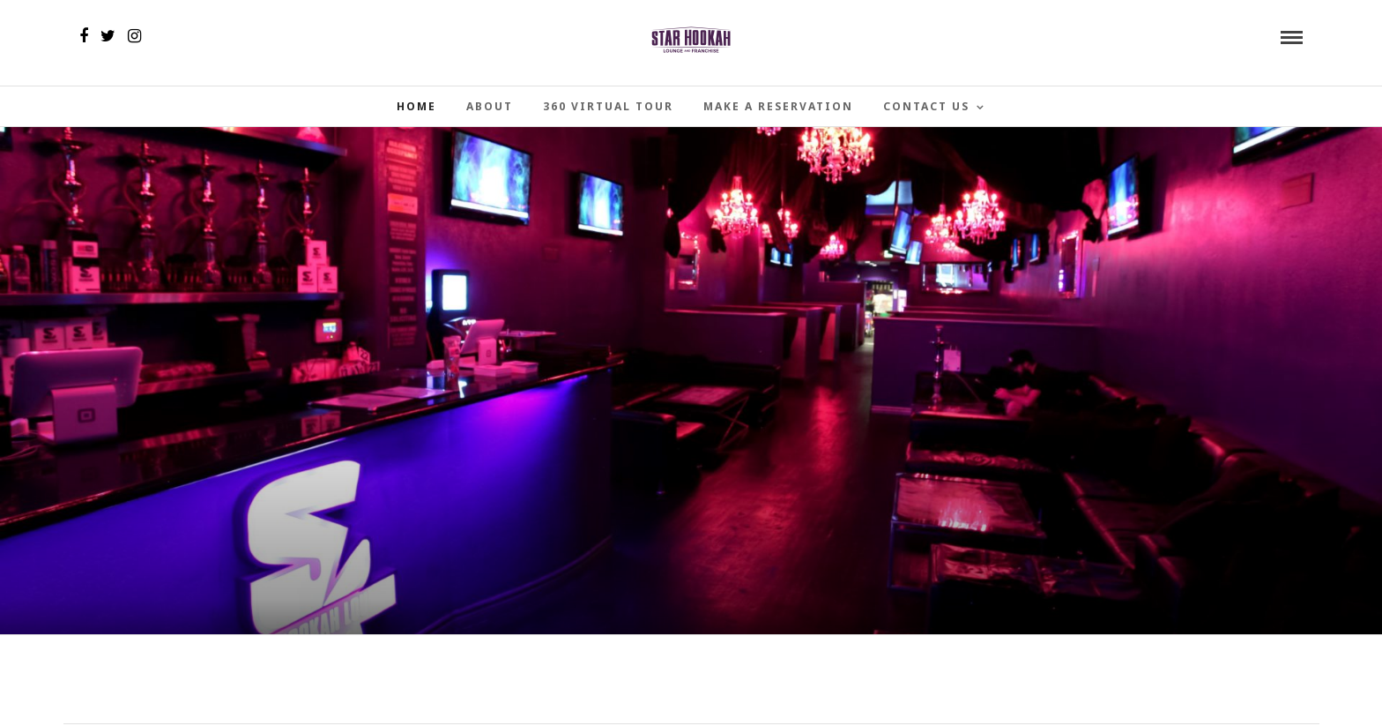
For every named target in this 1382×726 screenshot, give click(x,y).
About (489, 106)
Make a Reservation (778, 106)
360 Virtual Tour (608, 106)
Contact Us (926, 106)
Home (416, 106)
